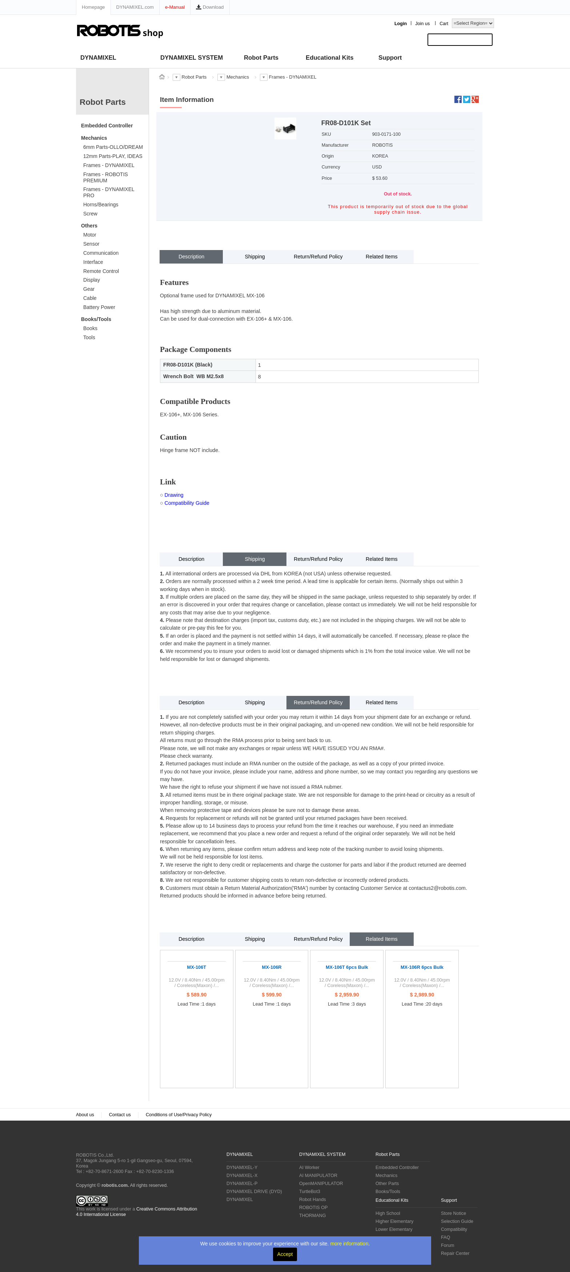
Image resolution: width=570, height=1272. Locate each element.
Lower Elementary (394, 1229)
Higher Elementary (394, 1221)
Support (390, 57)
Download (210, 7)
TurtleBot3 (309, 1191)
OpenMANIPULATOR (321, 1183)
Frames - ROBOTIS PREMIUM (105, 177)
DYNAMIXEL (98, 57)
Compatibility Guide (187, 503)
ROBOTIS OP (313, 1207)
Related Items (382, 256)
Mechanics (94, 138)
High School (388, 1213)
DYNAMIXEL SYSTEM (191, 57)
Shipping (255, 256)
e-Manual (175, 7)
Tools (89, 337)
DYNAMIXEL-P (241, 1183)
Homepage (93, 7)
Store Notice (453, 1213)
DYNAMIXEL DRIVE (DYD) (254, 1191)
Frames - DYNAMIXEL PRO (109, 192)
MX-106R (272, 967)
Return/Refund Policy (318, 256)
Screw (90, 214)
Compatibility (454, 1229)
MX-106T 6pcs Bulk (347, 967)
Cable (90, 298)
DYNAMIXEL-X (241, 1175)
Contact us (120, 1114)
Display (91, 280)
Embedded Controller (107, 125)
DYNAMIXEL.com (135, 7)
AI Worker (309, 1167)
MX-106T (196, 967)
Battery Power (99, 307)
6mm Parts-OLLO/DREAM (113, 147)
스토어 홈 (161, 76)
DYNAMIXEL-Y (241, 1167)
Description (191, 256)
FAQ (445, 1237)
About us (85, 1114)
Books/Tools (96, 319)
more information (349, 1244)
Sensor (91, 244)
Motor (89, 235)
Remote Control (101, 271)
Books (90, 328)
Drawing (174, 495)
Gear (89, 289)
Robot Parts (261, 57)
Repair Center (455, 1253)
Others (89, 226)
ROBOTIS (105, 1139)
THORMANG (312, 1215)
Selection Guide (457, 1221)
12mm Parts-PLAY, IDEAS (112, 156)
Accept (285, 1254)
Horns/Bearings (101, 204)
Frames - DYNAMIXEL (109, 165)
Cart (443, 23)
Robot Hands (312, 1199)
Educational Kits (329, 57)
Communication (101, 253)
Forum (447, 1245)
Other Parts (387, 1183)
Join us (422, 23)
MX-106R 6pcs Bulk (422, 967)
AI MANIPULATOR (318, 1175)
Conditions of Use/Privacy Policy (179, 1114)
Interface (93, 262)
